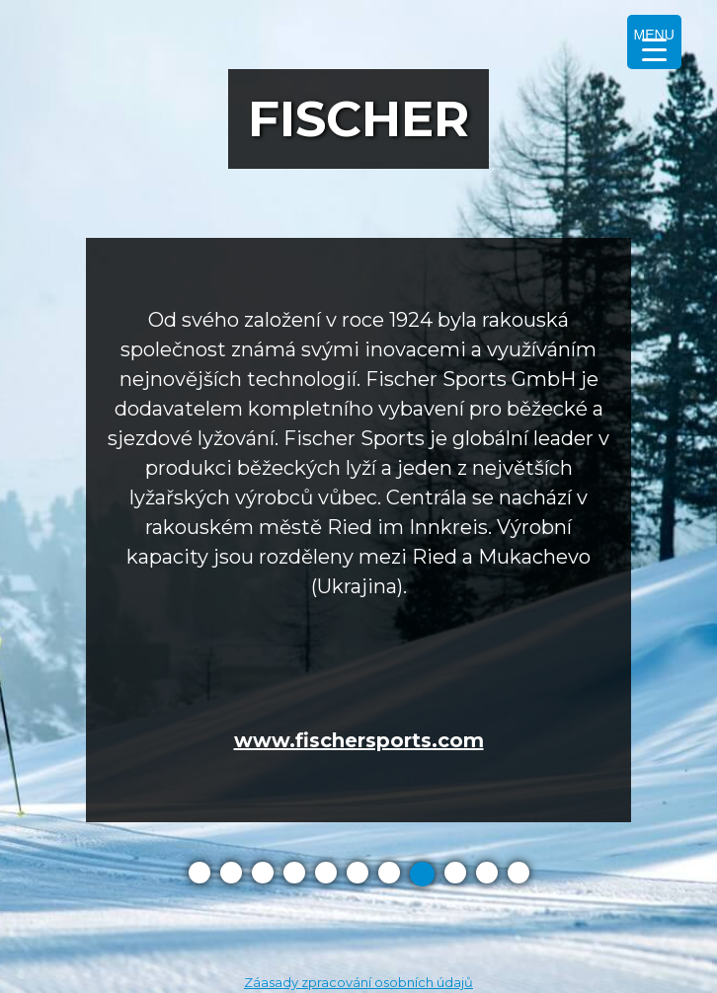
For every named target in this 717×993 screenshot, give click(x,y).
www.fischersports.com (359, 740)
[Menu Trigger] (654, 42)
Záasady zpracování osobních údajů (358, 982)
